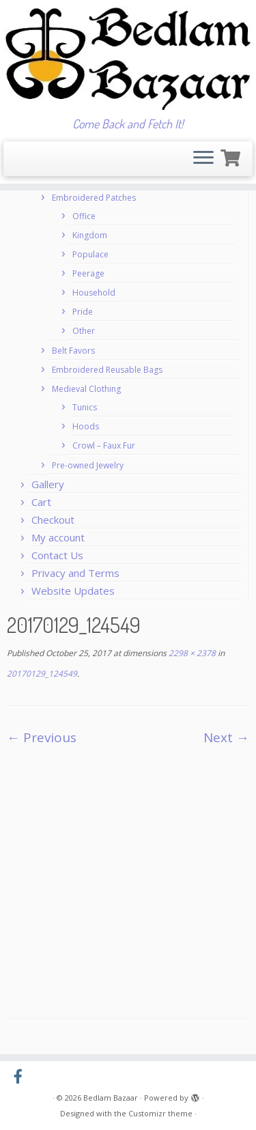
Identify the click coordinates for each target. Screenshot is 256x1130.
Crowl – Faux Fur (103, 445)
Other (83, 331)
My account (58, 537)
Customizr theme (160, 1113)
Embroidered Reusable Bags (107, 370)
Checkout (52, 519)
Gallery (47, 484)
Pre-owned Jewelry (88, 465)
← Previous (41, 737)
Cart (41, 502)
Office (84, 216)
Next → (226, 737)
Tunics (84, 407)
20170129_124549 (42, 673)
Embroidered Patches (94, 197)
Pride (82, 311)
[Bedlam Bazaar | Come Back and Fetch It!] (128, 58)
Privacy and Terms (75, 573)
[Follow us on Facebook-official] (21, 1076)
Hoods (85, 426)
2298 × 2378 (191, 653)
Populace (90, 254)
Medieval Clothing (86, 389)
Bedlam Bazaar (110, 1097)
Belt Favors (73, 350)
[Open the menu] (203, 159)
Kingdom (89, 235)
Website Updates (73, 590)
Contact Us (57, 555)
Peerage (88, 273)
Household (93, 292)
